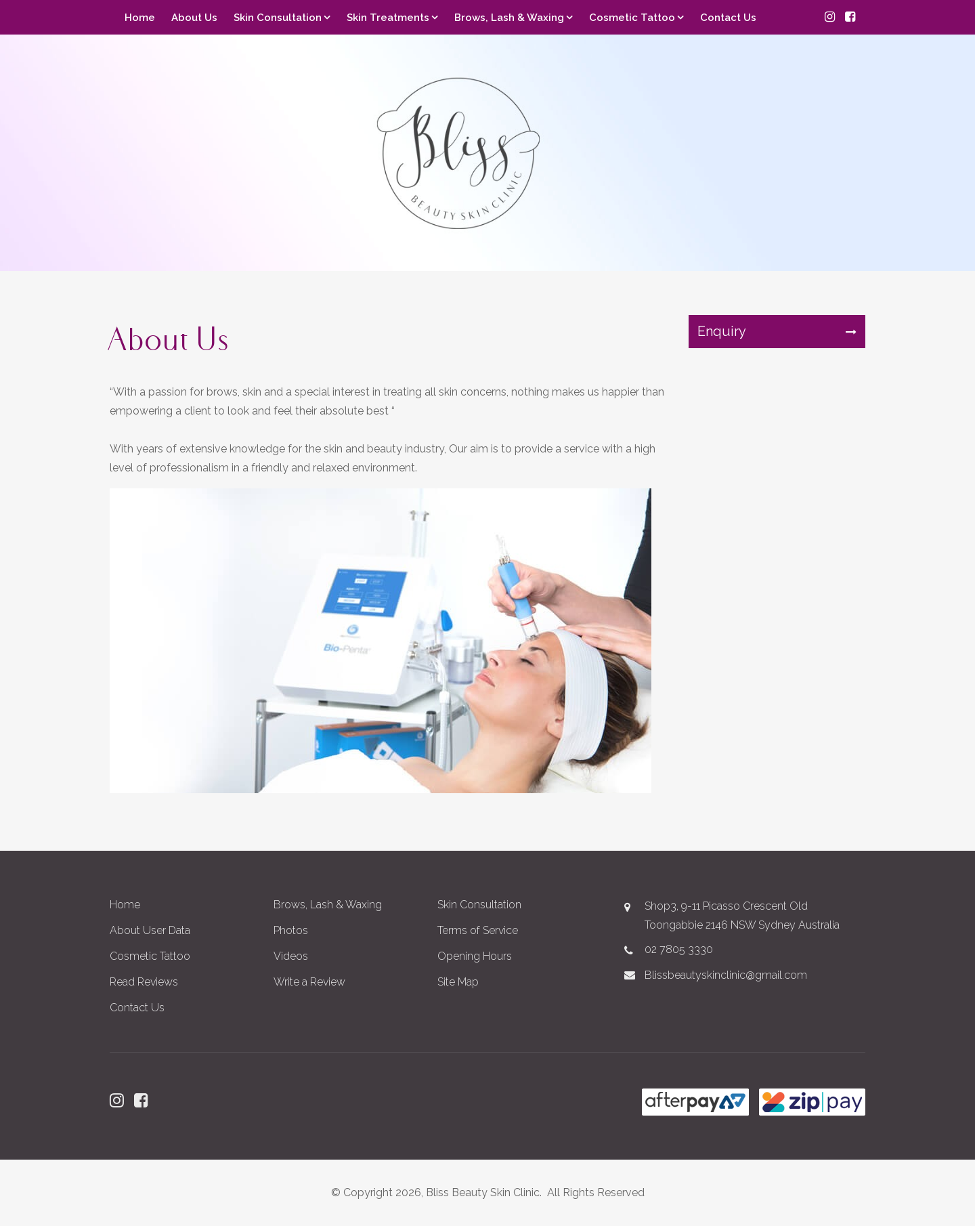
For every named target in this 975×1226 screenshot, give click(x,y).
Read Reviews (144, 981)
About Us (194, 18)
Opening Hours (474, 956)
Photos (291, 930)
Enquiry (721, 331)
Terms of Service (477, 930)
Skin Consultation (278, 18)
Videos (291, 956)
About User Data (150, 930)
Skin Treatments (388, 18)
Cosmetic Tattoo (632, 18)
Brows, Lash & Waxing (509, 18)
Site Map (458, 981)
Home (140, 18)
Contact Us (728, 18)
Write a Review (309, 981)
